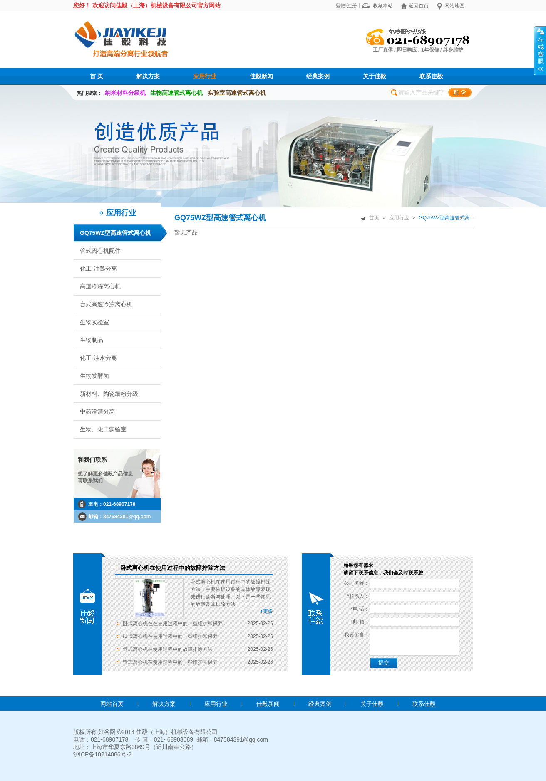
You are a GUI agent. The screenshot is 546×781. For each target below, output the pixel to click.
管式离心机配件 (100, 250)
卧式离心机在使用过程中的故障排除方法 (172, 567)
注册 (352, 6)
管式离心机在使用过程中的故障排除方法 (168, 649)
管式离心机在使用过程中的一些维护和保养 (170, 662)
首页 (374, 218)
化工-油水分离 (98, 358)
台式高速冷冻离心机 (106, 304)
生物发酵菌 (94, 375)
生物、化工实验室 (103, 429)
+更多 (266, 611)
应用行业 (204, 76)
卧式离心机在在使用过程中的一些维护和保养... (175, 623)
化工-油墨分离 (98, 268)
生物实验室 (94, 322)
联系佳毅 (431, 76)
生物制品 (91, 340)
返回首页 (419, 6)
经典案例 (318, 76)
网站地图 (454, 6)
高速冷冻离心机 (100, 286)
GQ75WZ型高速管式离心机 (115, 232)
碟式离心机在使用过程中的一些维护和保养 (170, 636)
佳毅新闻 (261, 76)
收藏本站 (383, 6)
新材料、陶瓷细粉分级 (109, 393)
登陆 (341, 6)
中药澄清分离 (97, 411)
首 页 (96, 76)
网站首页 (112, 703)
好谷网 (107, 732)
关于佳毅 (374, 76)
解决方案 (148, 76)
